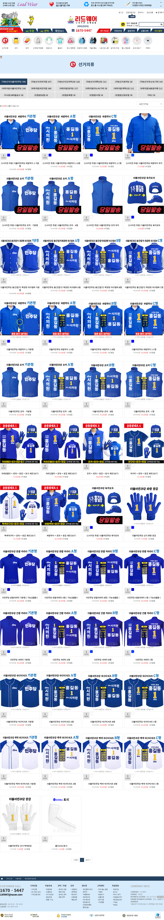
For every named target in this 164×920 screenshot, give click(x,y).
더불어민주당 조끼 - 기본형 (20, 411)
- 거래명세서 (86, 894)
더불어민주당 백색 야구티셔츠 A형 (61, 783)
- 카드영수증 (86, 899)
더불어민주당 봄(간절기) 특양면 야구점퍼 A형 (61, 287)
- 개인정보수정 (117, 899)
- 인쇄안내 (48, 892)
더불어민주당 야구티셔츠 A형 (61, 721)
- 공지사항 (100, 899)
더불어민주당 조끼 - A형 (61, 411)
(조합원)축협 (69, 95)
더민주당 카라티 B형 (102, 659)
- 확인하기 (73, 894)
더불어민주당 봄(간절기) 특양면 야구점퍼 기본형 (20, 289)
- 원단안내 (48, 897)
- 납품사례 (100, 897)
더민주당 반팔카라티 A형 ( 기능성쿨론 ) (61, 597)
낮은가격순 (143, 104)
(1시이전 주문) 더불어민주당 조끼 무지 (102, 225)
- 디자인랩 (33, 889)
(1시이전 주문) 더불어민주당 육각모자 (144, 225)
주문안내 (118, 30)
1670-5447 (84, 30)
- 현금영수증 (86, 902)
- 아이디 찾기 (116, 894)
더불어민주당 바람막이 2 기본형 (20, 349)
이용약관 (18, 878)
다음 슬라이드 (161, 6)
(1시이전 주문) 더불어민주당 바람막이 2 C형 (103, 163)
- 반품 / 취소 (49, 899)
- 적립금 (114, 905)
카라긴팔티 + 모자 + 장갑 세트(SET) (61, 473)
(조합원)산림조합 (123, 95)
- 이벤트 (100, 892)
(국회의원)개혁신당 (124, 88)
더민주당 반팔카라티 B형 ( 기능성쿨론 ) (102, 597)
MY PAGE (104, 30)
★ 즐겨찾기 (160, 12)
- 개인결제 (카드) (87, 889)
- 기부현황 (100, 902)
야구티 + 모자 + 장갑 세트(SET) (144, 473)
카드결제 (158, 30)
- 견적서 (84, 892)
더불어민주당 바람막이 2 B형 (102, 349)
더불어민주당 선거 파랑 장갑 (144, 535)
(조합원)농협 (41, 95)
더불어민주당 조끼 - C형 (144, 411)
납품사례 (144, 30)
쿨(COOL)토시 (61, 845)
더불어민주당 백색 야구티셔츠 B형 (102, 783)
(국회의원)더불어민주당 (14, 88)
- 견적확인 (73, 892)
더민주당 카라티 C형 (144, 659)
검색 (161, 24)
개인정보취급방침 (30, 878)
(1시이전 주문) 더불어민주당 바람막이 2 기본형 (20, 164)
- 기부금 (114, 902)
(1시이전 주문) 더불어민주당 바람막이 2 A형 (61, 163)
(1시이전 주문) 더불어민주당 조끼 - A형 (61, 225)
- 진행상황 (73, 897)
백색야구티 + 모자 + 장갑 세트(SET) (20, 535)
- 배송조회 (73, 899)
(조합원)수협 (96, 95)
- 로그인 (114, 892)
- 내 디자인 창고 (35, 892)
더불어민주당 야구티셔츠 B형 (102, 721)
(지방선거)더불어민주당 (14, 81)
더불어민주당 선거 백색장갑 (20, 845)
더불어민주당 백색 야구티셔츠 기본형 (20, 783)
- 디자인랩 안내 (35, 894)
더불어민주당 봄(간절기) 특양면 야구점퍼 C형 (144, 287)
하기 (59, 31)
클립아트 (131, 30)
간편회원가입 (130, 12)
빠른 (30, 31)
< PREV (75, 860)
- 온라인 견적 (62, 894)
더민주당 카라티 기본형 (20, 659)
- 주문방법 (48, 889)
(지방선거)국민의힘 (41, 81)
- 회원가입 (115, 889)
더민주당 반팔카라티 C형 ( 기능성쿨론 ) (144, 597)
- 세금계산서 (86, 897)
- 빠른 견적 (61, 897)
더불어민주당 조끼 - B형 (103, 411)
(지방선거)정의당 (123, 81)
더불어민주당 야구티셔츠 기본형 (20, 721)
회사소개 (9, 878)
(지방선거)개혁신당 (96, 81)
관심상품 (150, 12)
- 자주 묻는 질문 (102, 889)
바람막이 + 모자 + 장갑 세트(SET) (61, 535)
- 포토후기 (100, 894)
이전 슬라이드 (161, 2)
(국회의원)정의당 (68, 88)
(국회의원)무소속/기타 (96, 88)
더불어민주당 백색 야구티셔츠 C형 (144, 783)
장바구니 (141, 12)
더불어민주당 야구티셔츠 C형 (144, 721)
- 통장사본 (85, 907)
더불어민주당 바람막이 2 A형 (61, 349)
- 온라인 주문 (62, 889)
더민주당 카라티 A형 (61, 659)
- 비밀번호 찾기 (117, 897)
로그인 (121, 12)
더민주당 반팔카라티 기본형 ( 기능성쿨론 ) (20, 597)
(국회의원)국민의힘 (41, 88)
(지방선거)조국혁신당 (68, 81)
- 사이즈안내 (49, 894)
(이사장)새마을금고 (13, 95)
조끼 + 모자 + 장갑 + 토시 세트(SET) (103, 473)
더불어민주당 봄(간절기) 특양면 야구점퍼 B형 (103, 287)
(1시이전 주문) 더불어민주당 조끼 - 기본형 (20, 225)
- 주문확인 (73, 889)
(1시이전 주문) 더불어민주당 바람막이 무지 (144, 163)
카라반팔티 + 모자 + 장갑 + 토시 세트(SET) (20, 473)
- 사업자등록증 (86, 905)
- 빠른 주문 (61, 892)
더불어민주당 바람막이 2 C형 (144, 349)
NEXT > (88, 860)
